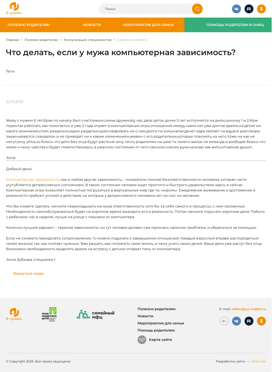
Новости (92, 25)
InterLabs (258, 361)
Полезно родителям (29, 25)
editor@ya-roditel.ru (249, 309)
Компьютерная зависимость (32, 179)
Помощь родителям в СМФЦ (235, 25)
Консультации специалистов (87, 40)
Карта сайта (155, 339)
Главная (12, 40)
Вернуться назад (28, 273)
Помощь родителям (156, 330)
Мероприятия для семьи (148, 25)
